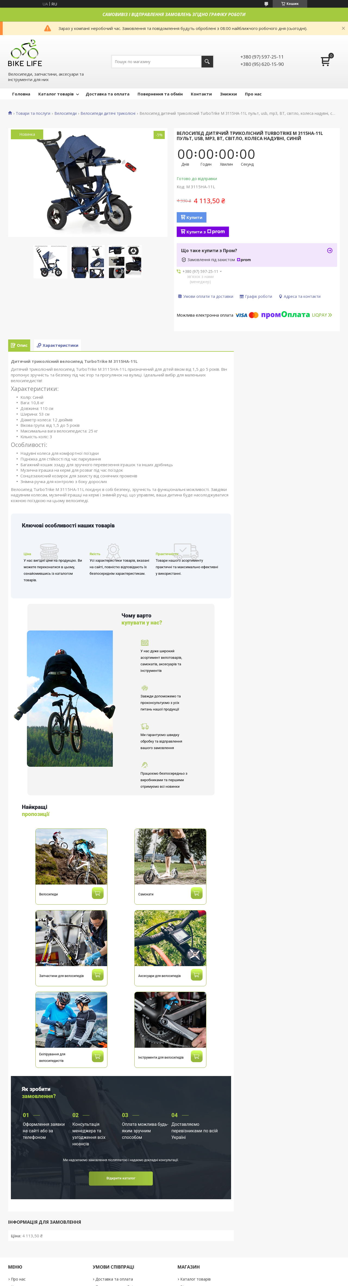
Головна (21, 94)
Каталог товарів (56, 94)
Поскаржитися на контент (210, 1280)
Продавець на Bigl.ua (174, 1275)
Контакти (201, 94)
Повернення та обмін (160, 94)
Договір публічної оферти (35, 1249)
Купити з (206, 231)
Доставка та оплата (107, 94)
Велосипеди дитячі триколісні (107, 113)
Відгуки (187, 1233)
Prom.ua (201, 1271)
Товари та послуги (33, 113)
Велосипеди (65, 113)
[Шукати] (207, 61)
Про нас (253, 94)
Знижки (228, 94)
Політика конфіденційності (35, 1241)
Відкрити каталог (121, 1125)
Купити (194, 217)
